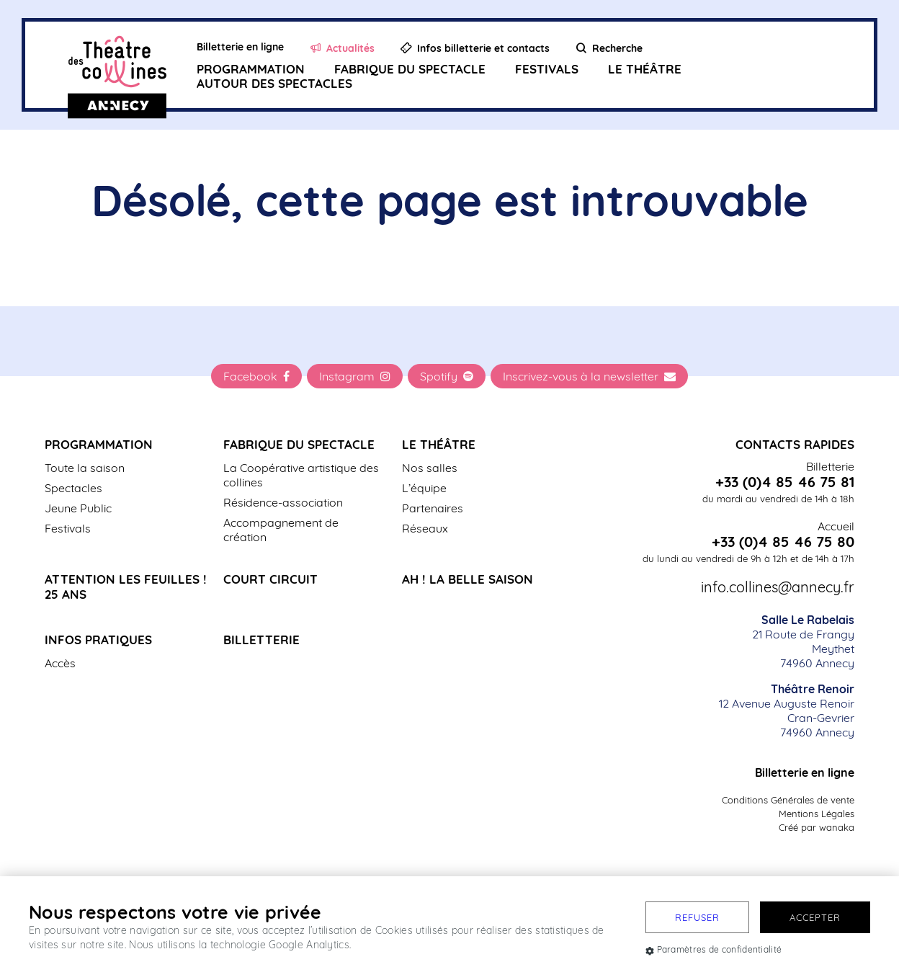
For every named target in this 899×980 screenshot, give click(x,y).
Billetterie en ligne (804, 772)
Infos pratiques (98, 639)
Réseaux (425, 528)
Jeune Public (78, 508)
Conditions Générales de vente (788, 800)
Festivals (546, 68)
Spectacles (73, 488)
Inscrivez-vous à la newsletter (589, 376)
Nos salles (429, 467)
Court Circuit (270, 579)
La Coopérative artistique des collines (301, 474)
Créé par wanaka (816, 827)
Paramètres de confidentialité (713, 949)
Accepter (815, 917)
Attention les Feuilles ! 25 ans (126, 586)
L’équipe (424, 488)
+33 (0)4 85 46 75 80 (783, 542)
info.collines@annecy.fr (777, 587)
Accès (60, 663)
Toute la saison (85, 467)
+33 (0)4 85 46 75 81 (784, 482)
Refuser (697, 917)
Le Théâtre (644, 68)
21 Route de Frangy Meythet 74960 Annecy (803, 641)
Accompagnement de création (281, 529)
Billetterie (261, 639)
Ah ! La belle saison (467, 579)
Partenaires (432, 508)
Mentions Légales (816, 813)
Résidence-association (283, 502)
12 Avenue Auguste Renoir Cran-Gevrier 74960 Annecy (786, 710)
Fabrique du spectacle (410, 68)
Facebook (256, 376)
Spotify (446, 376)
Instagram (354, 376)
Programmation (251, 68)
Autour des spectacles (274, 83)
